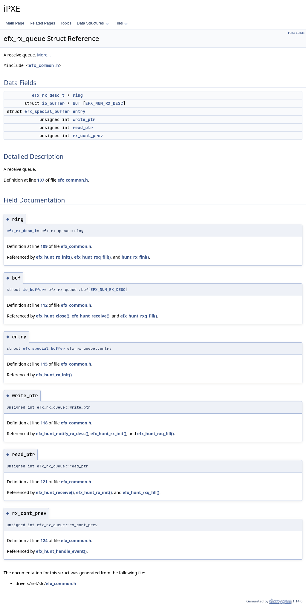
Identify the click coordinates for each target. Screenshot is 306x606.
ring (78, 95)
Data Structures (92, 23)
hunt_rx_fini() (135, 257)
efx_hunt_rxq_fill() (92, 257)
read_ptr (83, 127)
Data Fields (296, 33)
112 (44, 305)
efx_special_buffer (47, 111)
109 (44, 246)
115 (44, 364)
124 (44, 540)
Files (121, 23)
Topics (65, 23)
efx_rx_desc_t (48, 95)
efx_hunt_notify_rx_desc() (62, 433)
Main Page (15, 23)
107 (40, 180)
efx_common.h (44, 65)
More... (44, 55)
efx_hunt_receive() (91, 316)
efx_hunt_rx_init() (54, 257)
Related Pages (42, 23)
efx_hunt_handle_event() (61, 551)
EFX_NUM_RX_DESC (104, 103)
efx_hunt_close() (52, 316)
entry (79, 111)
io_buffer (53, 103)
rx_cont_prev (88, 135)
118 (44, 423)
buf (76, 103)
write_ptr (84, 119)
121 (44, 481)
